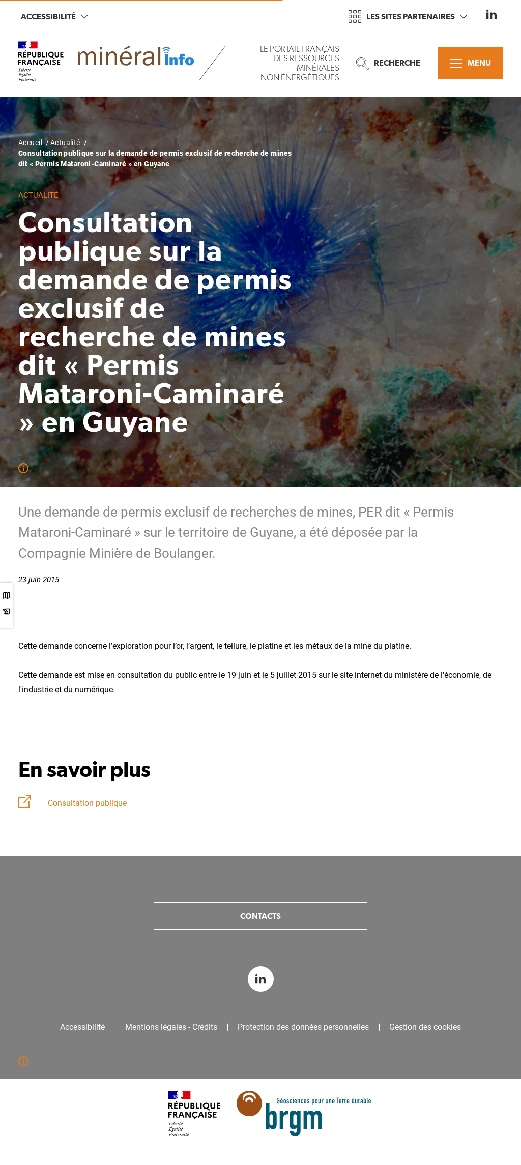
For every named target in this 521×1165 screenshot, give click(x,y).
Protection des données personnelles (303, 1027)
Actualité (65, 142)
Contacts (260, 916)
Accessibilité (54, 16)
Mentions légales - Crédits (171, 1027)
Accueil (30, 142)
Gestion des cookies (425, 1027)
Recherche (388, 63)
